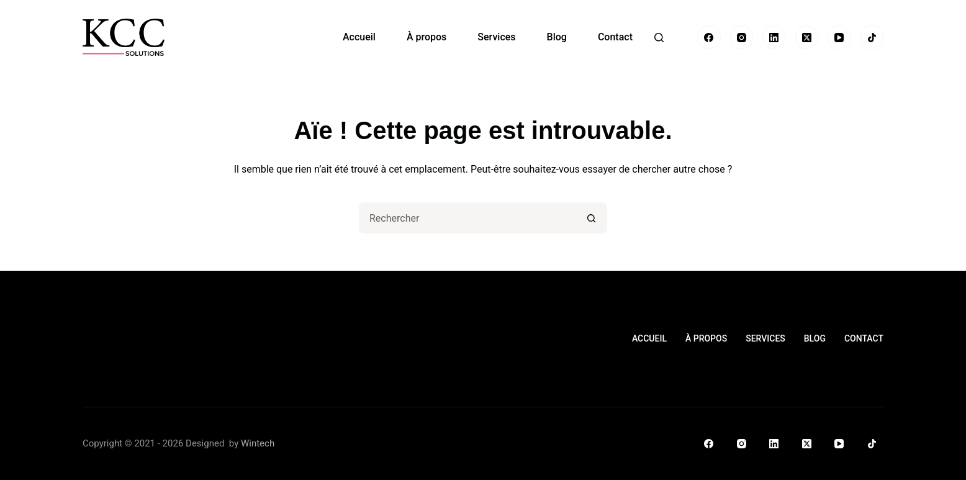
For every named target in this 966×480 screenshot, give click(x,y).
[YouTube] (839, 37)
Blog (557, 37)
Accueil (359, 37)
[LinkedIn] (774, 37)
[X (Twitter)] (807, 37)
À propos (426, 37)
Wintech (257, 443)
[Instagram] (742, 37)
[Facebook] (709, 37)
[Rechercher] (659, 37)
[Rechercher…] (467, 217)
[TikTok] (872, 37)
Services (496, 37)
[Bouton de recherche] (591, 217)
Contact (615, 37)
